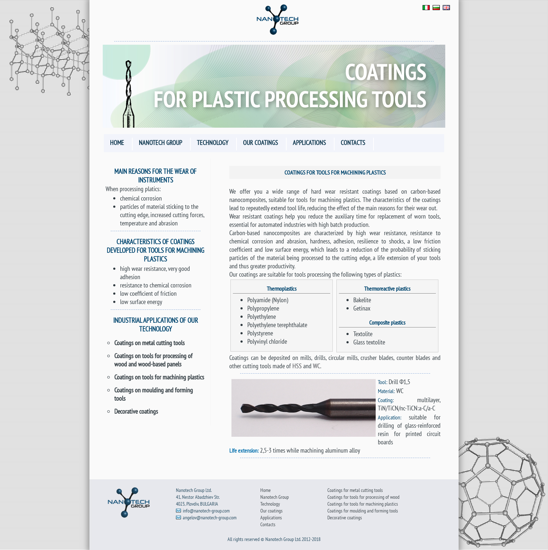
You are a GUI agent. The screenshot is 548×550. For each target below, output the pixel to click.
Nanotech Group (160, 142)
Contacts (353, 142)
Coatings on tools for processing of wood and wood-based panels (153, 360)
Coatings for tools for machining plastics (362, 503)
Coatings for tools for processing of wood (363, 496)
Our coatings (260, 142)
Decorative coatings (136, 411)
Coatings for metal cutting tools (355, 490)
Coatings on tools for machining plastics (159, 377)
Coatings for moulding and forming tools (362, 510)
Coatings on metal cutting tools (149, 343)
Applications (309, 142)
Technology (212, 142)
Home (117, 142)
